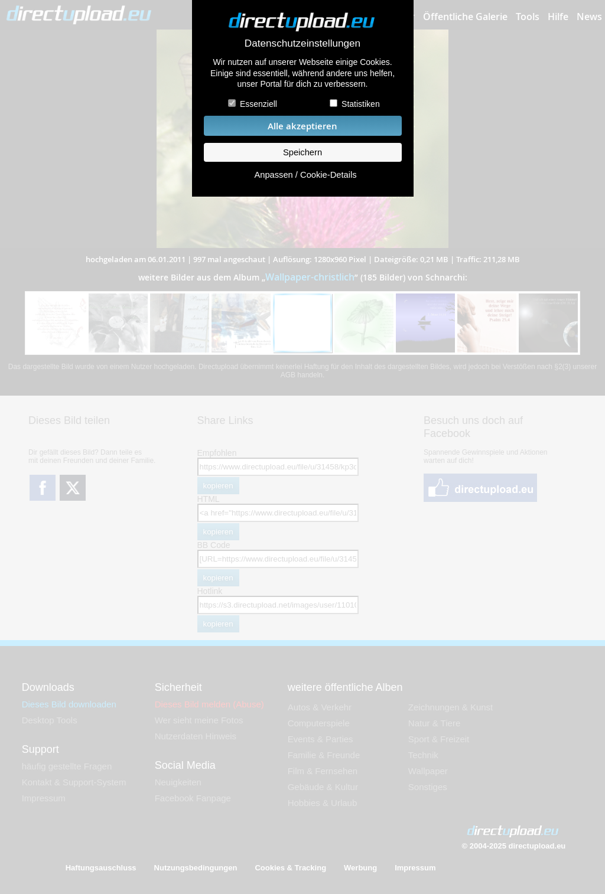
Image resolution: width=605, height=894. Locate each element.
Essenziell (258, 104)
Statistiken (360, 104)
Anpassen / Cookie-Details (305, 175)
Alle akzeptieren (302, 126)
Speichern (302, 152)
